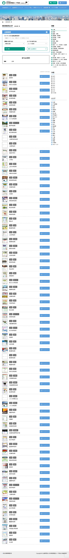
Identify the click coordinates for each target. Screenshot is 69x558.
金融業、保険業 (56, 46)
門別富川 (16, 430)
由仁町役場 (12, 508)
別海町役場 (12, 453)
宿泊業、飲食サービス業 (59, 57)
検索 (15, 49)
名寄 (15, 150)
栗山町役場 (12, 207)
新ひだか (16, 280)
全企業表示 (37, 49)
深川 (15, 307)
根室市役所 (12, 412)
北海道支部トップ (6, 7)
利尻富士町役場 (13, 528)
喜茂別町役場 (12, 180)
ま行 (54, 87)
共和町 (11, 194)
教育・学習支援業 (57, 52)
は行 (54, 85)
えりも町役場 (12, 119)
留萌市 (11, 535)
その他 (54, 93)
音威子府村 (12, 153)
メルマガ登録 (54, 7)
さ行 (54, 80)
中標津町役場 (12, 378)
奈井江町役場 (12, 371)
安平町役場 (12, 91)
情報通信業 (55, 50)
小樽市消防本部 (13, 139)
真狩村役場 (12, 474)
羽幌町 (11, 419)
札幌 (54, 102)
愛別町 (11, 78)
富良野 (15, 252)
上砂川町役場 (12, 166)
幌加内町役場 (12, 460)
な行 (54, 83)
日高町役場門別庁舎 (14, 433)
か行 (54, 78)
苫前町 (11, 337)
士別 (15, 232)
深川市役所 (12, 440)
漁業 (54, 32)
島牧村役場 (12, 248)
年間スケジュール (37, 7)
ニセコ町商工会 (13, 399)
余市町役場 (12, 515)
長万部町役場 (12, 132)
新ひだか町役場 (13, 282)
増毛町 (11, 467)
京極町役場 (12, 187)
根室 (15, 409)
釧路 (54, 139)
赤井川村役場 (12, 84)
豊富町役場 (12, 364)
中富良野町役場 (13, 385)
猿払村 (11, 221)
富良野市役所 (12, 446)
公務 (11, 75)
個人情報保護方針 (7, 553)
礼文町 (11, 542)
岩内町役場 (12, 98)
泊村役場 (11, 344)
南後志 (15, 177)
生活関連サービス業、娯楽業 (60, 59)
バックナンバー (63, 7)
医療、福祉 (55, 41)
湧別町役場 (12, 501)
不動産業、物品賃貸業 (58, 48)
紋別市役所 (12, 487)
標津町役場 (12, 241)
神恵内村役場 (12, 173)
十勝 (15, 225)
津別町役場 (12, 317)
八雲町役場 (12, 494)
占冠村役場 (12, 255)
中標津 (15, 239)
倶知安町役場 (12, 201)
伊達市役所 (12, 303)
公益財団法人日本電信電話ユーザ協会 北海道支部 (16, 2)
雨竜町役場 (12, 112)
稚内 (15, 218)
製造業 (54, 39)
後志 (15, 82)
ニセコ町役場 (12, 405)
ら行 (54, 91)
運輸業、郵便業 (56, 35)
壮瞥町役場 (12, 296)
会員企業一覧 (47, 7)
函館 (15, 129)
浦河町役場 (12, 105)
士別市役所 (12, 235)
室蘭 (15, 478)
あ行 (54, 76)
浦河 (15, 102)
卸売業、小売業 (56, 37)
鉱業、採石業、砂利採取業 (59, 63)
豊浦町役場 (12, 351)
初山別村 (11, 269)
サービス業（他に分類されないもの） (60, 66)
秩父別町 (11, 310)
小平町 (11, 160)
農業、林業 (55, 34)
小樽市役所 (12, 146)
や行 (54, 89)
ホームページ (45, 76)
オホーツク (16, 123)
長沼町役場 (12, 392)
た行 (54, 82)
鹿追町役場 (12, 228)
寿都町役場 (12, 289)
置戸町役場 (12, 125)
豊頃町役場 (12, 358)
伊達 (15, 293)
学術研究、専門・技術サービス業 (60, 55)
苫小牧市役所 (12, 330)
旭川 (15, 75)
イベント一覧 (27, 7)
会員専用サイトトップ (17, 7)
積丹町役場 (12, 262)
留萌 (15, 157)
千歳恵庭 (55, 104)
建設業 (54, 43)
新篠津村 (11, 276)
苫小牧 (15, 88)
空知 (15, 109)
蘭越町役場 (12, 521)
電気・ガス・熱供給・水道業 (60, 45)
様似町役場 (12, 214)
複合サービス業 (56, 61)
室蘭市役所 (12, 481)
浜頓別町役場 (12, 426)
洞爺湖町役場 (12, 323)
